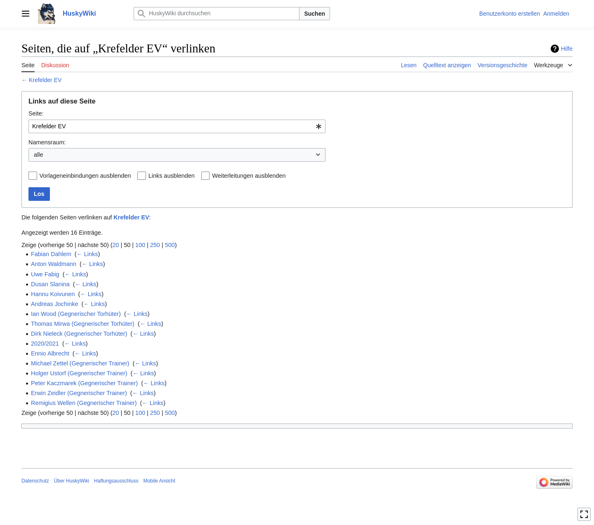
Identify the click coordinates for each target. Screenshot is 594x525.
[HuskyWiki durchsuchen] (216, 13)
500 (170, 245)
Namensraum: (47, 142)
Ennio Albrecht (50, 353)
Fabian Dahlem (51, 254)
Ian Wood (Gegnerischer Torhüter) (76, 314)
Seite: (36, 113)
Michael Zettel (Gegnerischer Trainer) (80, 363)
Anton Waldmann (53, 264)
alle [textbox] (38, 154)
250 (155, 245)
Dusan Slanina (50, 284)
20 (116, 245)
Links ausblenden (171, 175)
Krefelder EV (45, 80)
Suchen (314, 13)
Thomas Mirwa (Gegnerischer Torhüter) (82, 323)
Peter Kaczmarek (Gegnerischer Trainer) (84, 383)
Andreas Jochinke (54, 304)
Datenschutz (35, 481)
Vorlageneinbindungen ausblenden (85, 175)
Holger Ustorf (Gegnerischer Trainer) (79, 373)
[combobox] (176, 126)
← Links (87, 254)
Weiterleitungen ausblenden (248, 175)
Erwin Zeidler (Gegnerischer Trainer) (79, 393)
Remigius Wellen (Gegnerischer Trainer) (84, 403)
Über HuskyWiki (71, 481)
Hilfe (567, 48)
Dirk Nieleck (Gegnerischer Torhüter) (79, 333)
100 (140, 245)
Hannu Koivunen (53, 294)
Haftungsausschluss (116, 481)
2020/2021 (45, 343)
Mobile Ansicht (159, 481)
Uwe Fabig (45, 274)
